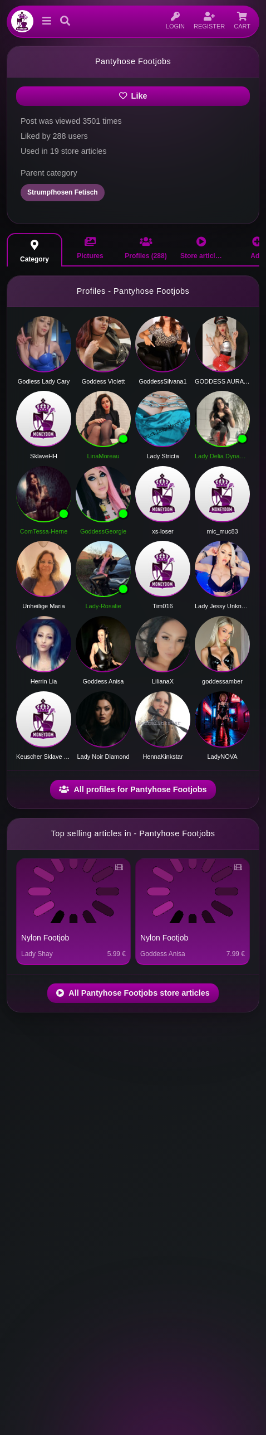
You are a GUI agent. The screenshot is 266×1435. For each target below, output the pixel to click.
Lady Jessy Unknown (222, 606)
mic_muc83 (222, 531)
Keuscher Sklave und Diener (43, 756)
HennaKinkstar (162, 756)
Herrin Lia (44, 681)
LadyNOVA (222, 756)
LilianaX (163, 681)
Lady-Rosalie (103, 606)
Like (133, 95)
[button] (44, 21)
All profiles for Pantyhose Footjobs (132, 789)
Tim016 (162, 606)
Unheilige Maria (43, 606)
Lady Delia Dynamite (222, 456)
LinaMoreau (103, 456)
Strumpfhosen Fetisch (62, 192)
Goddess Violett (103, 381)
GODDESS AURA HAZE (222, 381)
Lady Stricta (162, 456)
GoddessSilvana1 (162, 381)
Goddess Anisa (103, 681)
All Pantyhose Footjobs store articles (133, 992)
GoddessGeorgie (103, 531)
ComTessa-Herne (44, 531)
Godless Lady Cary (44, 381)
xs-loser (163, 531)
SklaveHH (43, 456)
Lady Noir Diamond (103, 756)
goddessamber (222, 681)
